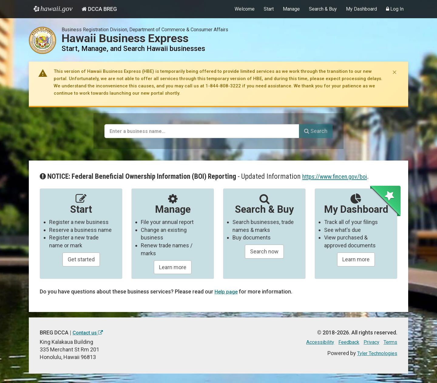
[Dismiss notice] (394, 72)
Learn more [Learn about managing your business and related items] (356, 259)
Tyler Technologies (374, 353)
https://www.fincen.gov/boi (341, 176)
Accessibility (312, 342)
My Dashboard (361, 9)
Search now (264, 251)
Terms (389, 342)
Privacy (368, 342)
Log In (395, 9)
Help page (227, 291)
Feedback (343, 342)
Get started (81, 259)
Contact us (90, 332)
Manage (291, 9)
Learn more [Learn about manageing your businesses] (172, 267)
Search (315, 131)
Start (269, 9)
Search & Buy (323, 9)
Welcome (245, 9)
